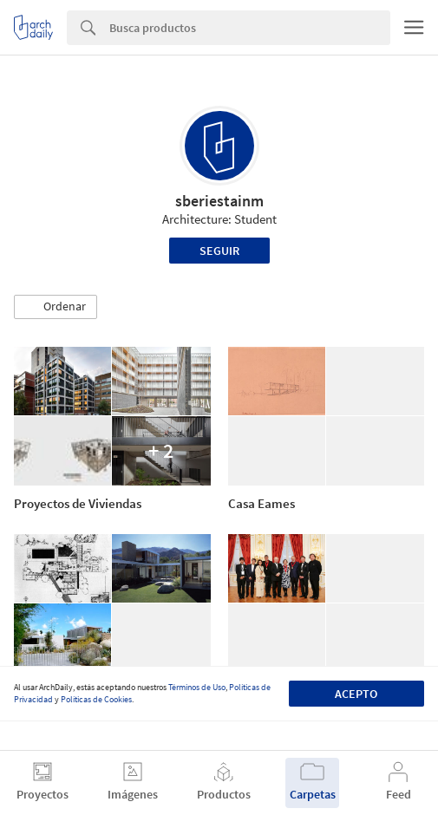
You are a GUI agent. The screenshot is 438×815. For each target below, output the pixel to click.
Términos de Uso (197, 687)
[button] (55, 307)
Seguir (219, 250)
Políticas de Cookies (96, 699)
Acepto (356, 693)
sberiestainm (219, 201)
